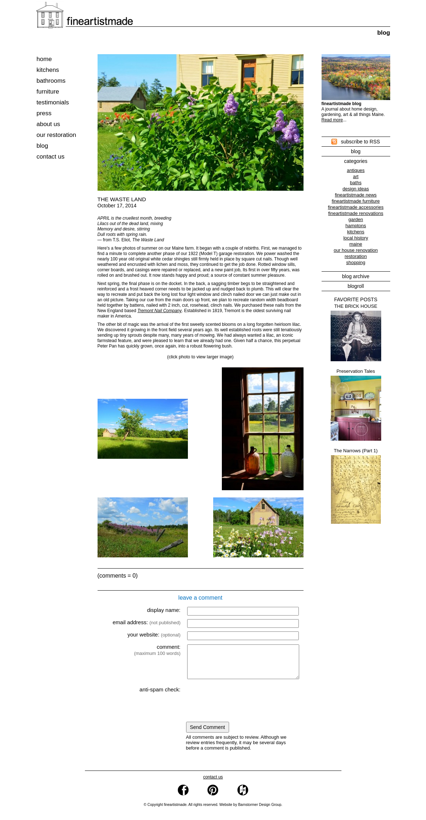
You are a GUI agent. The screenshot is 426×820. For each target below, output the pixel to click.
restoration (356, 256)
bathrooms (50, 80)
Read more (332, 119)
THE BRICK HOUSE (356, 332)
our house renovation (356, 250)
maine (355, 244)
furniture (47, 91)
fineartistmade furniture (356, 201)
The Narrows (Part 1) (356, 486)
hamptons (355, 225)
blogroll (356, 286)
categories (355, 161)
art (355, 176)
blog (42, 145)
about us (48, 124)
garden (355, 219)
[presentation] (243, 707)
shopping (355, 262)
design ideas (356, 188)
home (44, 59)
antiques (356, 170)
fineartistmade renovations (355, 213)
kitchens (47, 69)
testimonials (52, 102)
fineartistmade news (356, 195)
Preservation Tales (356, 404)
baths (356, 182)
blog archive (356, 276)
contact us (50, 156)
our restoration (56, 134)
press (44, 113)
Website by (250, 811)
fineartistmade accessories (356, 207)
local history (355, 238)
